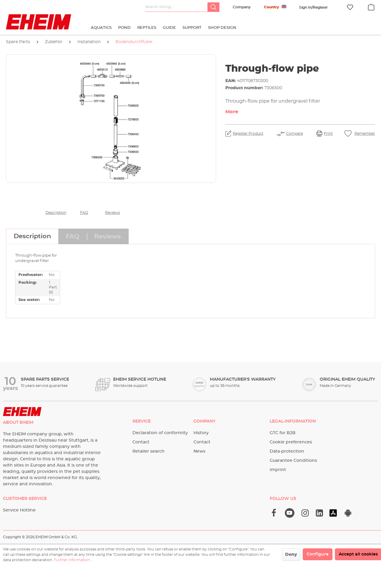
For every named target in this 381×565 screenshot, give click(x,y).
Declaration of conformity (160, 433)
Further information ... (73, 560)
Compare (294, 133)
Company (242, 7)
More (231, 111)
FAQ (84, 212)
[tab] (32, 236)
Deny (291, 555)
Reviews (112, 212)
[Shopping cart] (371, 6)
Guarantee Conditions (293, 461)
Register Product (248, 133)
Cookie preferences (291, 442)
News (199, 451)
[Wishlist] (350, 7)
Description (56, 212)
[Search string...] (176, 7)
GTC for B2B (283, 433)
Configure (318, 554)
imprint (278, 470)
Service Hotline (19, 510)
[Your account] (313, 7)
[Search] (213, 7)
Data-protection (287, 451)
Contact (140, 442)
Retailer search (148, 451)
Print (328, 133)
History (201, 433)
